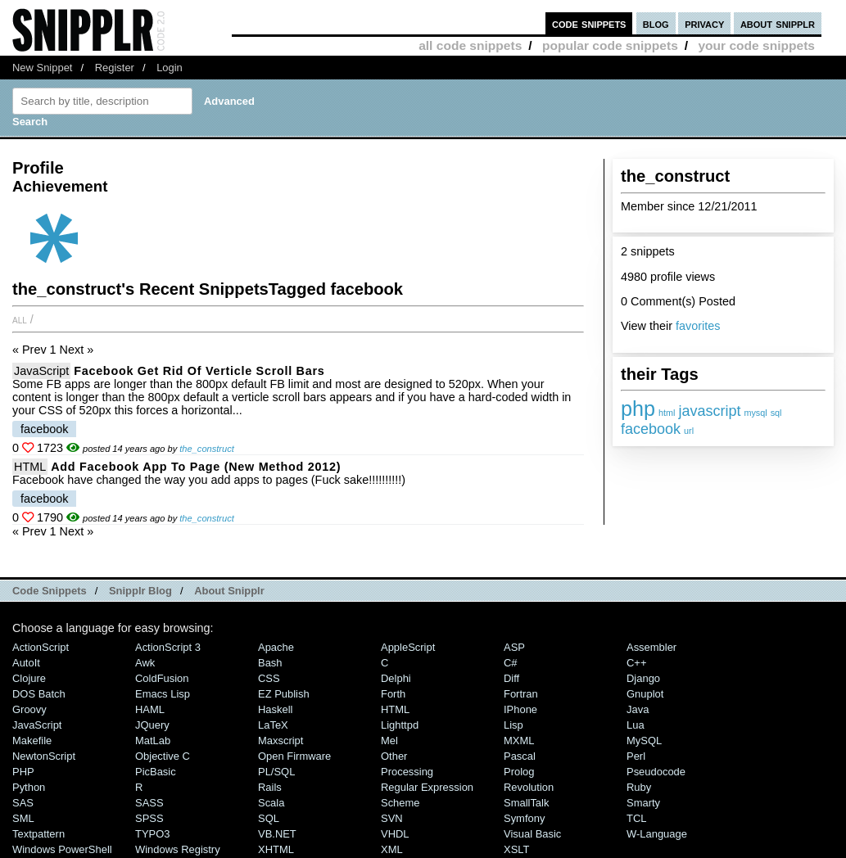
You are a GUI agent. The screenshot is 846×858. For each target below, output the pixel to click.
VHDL (395, 834)
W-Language (657, 834)
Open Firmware (294, 756)
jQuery (152, 725)
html (666, 413)
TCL (636, 818)
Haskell (275, 709)
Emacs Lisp (162, 694)
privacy (704, 23)
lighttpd (399, 725)
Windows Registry (177, 849)
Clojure (29, 678)
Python (28, 787)
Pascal (520, 756)
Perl (636, 756)
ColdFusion (162, 678)
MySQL (644, 740)
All (19, 319)
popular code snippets (610, 45)
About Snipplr (229, 591)
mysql (755, 413)
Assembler (651, 647)
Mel (389, 740)
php (638, 408)
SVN (392, 818)
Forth (393, 694)
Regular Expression (427, 787)
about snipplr (777, 23)
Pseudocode (656, 771)
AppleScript (408, 647)
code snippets (589, 23)
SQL (268, 818)
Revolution (529, 787)
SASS (149, 803)
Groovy (29, 709)
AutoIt (26, 663)
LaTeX (273, 725)
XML (392, 849)
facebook (651, 429)
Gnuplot (645, 694)
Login (169, 67)
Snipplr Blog (140, 591)
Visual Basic (532, 834)
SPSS (149, 818)
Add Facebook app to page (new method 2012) (196, 466)
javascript (709, 411)
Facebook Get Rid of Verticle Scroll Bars (199, 370)
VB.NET (277, 834)
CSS (269, 678)
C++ (636, 663)
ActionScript (40, 647)
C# (511, 663)
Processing (407, 771)
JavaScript (41, 370)
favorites (698, 325)
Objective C (162, 756)
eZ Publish (284, 694)
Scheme (400, 803)
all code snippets (470, 45)
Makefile (32, 740)
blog (656, 23)
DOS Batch (39, 694)
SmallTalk (526, 803)
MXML (519, 740)
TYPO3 (152, 834)
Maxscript (280, 740)
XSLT (516, 849)
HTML (30, 466)
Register (114, 67)
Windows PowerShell (62, 849)
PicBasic (155, 771)
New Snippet (42, 67)
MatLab (152, 740)
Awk (145, 663)
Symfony (524, 818)
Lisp (513, 725)
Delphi (396, 678)
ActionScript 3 (168, 647)
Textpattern (38, 834)
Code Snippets (49, 591)
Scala (271, 803)
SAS (23, 803)
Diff (511, 678)
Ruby (639, 787)
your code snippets (756, 45)
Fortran (521, 694)
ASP (514, 647)
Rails (270, 787)
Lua (636, 725)
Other (394, 756)
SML (23, 818)
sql (776, 413)
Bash (270, 663)
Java (638, 709)
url (689, 431)
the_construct (206, 449)
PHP (23, 771)
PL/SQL (276, 771)
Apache (276, 647)
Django (643, 678)
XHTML (276, 849)
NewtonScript (43, 756)
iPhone (520, 709)
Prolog (519, 771)
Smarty (643, 803)
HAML (150, 709)
